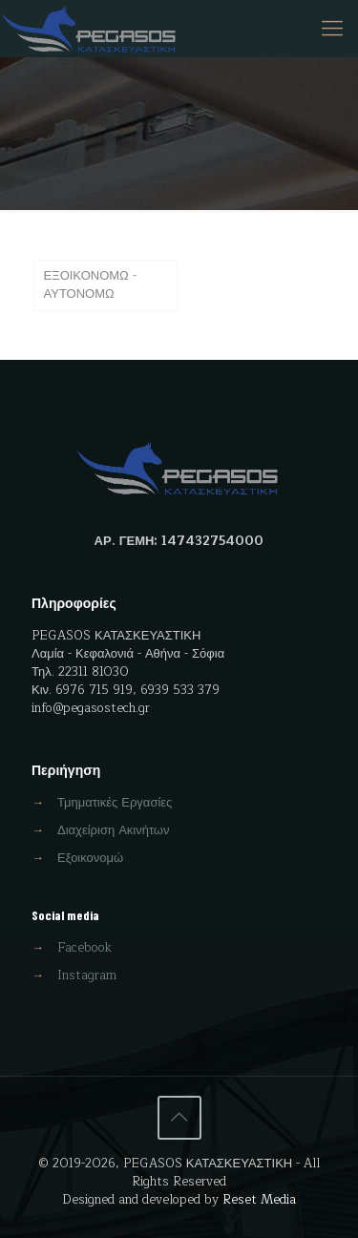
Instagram (86, 975)
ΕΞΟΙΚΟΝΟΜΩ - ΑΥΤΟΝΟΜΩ (90, 284)
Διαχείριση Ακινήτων (113, 830)
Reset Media (259, 1199)
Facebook (84, 947)
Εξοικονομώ (90, 858)
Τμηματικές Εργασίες (114, 802)
